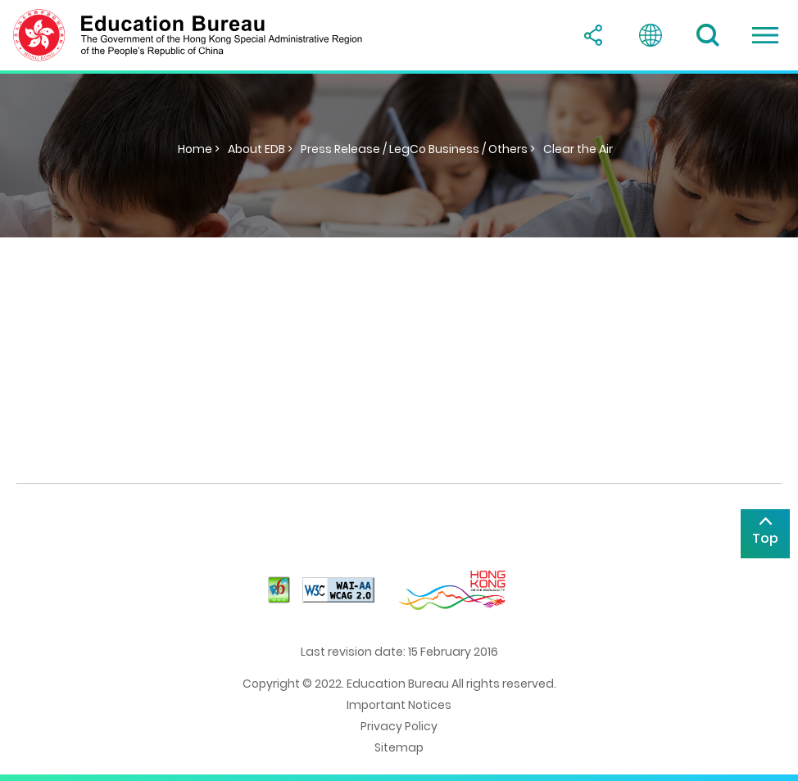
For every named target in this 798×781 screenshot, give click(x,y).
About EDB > (260, 149)
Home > (199, 149)
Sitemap (399, 747)
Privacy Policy (399, 726)
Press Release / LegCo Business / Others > (418, 149)
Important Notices (399, 705)
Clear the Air (578, 149)
